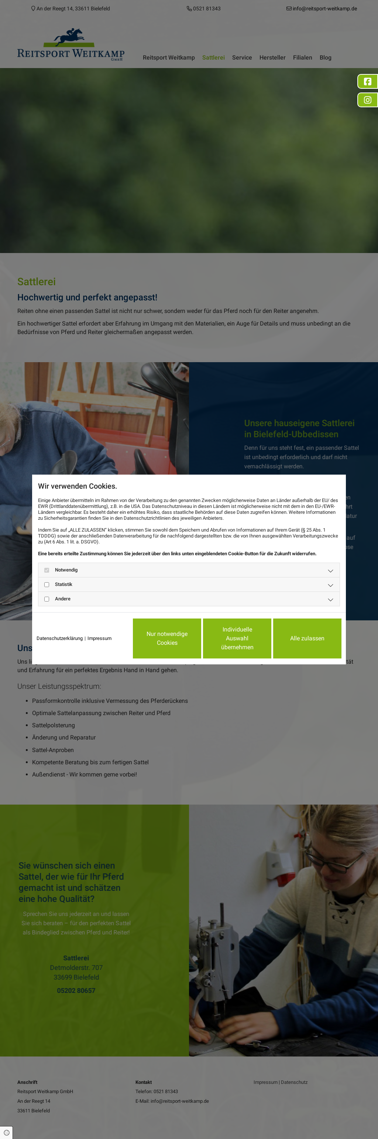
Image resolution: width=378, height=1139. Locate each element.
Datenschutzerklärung (60, 638)
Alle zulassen (307, 638)
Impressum (99, 638)
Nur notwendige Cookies (167, 638)
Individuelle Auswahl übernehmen (237, 638)
